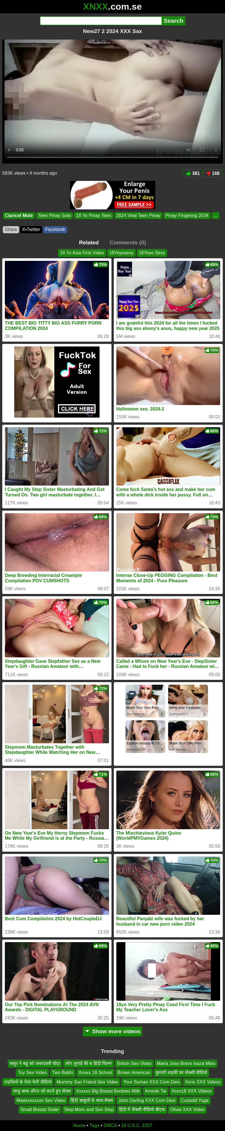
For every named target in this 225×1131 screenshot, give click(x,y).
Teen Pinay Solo (54, 215)
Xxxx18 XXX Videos (192, 1091)
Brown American (134, 1072)
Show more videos (112, 1031)
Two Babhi (62, 1072)
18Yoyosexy (121, 252)
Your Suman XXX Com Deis (151, 1082)
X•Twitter (31, 229)
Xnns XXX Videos (203, 1082)
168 (213, 173)
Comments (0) (128, 242)
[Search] (101, 20)
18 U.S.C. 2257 (136, 1125)
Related (89, 242)
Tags (94, 1125)
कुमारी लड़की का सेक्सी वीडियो (181, 1072)
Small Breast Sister (39, 1109)
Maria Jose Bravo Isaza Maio (186, 1063)
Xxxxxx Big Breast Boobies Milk (108, 1091)
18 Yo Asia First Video (82, 252)
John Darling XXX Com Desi (147, 1100)
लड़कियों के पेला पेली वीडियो (27, 1082)
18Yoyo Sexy (152, 252)
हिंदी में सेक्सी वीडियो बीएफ (142, 1109)
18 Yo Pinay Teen (93, 215)
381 (193, 173)
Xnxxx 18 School (95, 1072)
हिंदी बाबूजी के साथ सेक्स (92, 1100)
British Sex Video (134, 1063)
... (215, 215)
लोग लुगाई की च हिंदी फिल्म (88, 1063)
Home (79, 1125)
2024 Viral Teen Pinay (138, 215)
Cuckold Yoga (195, 1100)
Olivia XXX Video (187, 1109)
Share (11, 229)
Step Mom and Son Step (89, 1109)
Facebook (55, 229)
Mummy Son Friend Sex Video (87, 1082)
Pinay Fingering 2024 (187, 215)
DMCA (110, 1125)
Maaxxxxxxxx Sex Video (40, 1100)
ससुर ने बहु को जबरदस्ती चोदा (35, 1063)
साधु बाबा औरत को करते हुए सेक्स (42, 1091)
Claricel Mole (19, 215)
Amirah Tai (155, 1091)
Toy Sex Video (32, 1072)
